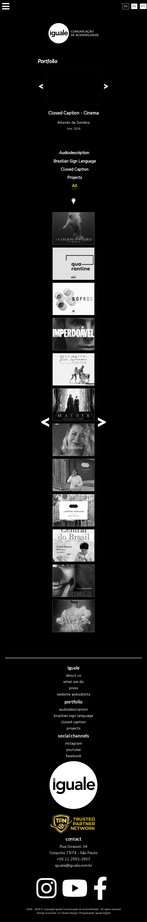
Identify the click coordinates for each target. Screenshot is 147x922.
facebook (73, 755)
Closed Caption (73, 721)
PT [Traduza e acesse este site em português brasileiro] (143, 6)
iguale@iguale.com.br (73, 865)
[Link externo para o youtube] (75, 889)
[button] (5, 8)
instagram (73, 743)
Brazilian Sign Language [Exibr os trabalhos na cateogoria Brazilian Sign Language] (74, 161)
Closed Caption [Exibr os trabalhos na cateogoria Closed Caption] (74, 169)
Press (73, 688)
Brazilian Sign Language (73, 715)
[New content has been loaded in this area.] (73, 86)
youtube (73, 749)
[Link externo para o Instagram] (46, 889)
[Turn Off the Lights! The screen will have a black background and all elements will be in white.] (73, 201)
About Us (73, 675)
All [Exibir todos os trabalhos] (74, 186)
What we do (73, 681)
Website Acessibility (73, 694)
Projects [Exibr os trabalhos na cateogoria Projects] (74, 177)
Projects (73, 728)
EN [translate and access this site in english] (125, 6)
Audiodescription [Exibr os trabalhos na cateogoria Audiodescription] (74, 153)
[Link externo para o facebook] (100, 889)
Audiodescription (73, 709)
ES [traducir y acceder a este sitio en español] (134, 6)
